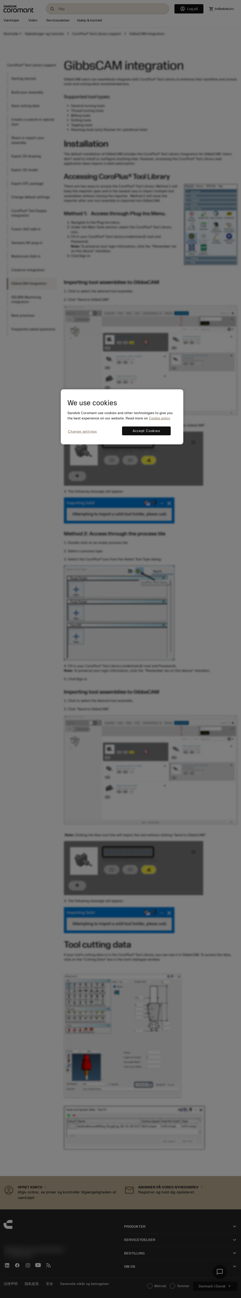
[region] (122, 416)
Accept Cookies (146, 431)
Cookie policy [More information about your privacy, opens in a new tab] (159, 418)
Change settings (82, 431)
